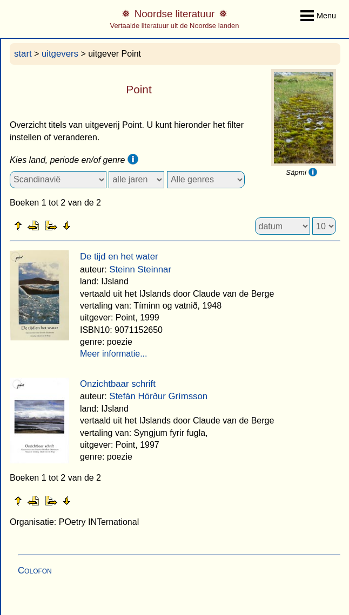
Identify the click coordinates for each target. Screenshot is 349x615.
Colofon (35, 570)
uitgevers (60, 54)
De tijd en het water (119, 256)
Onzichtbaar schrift (118, 384)
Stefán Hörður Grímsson (158, 396)
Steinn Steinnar (140, 269)
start (23, 54)
